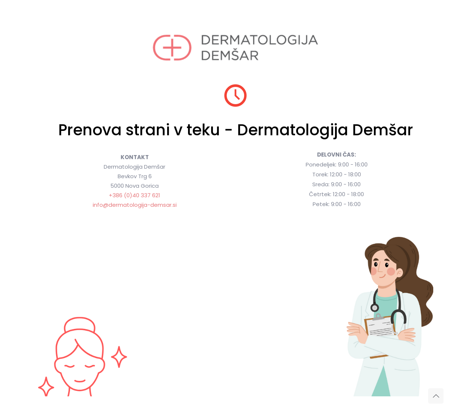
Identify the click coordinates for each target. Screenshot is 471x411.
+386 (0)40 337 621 (134, 195)
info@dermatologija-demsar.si (135, 205)
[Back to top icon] (436, 396)
